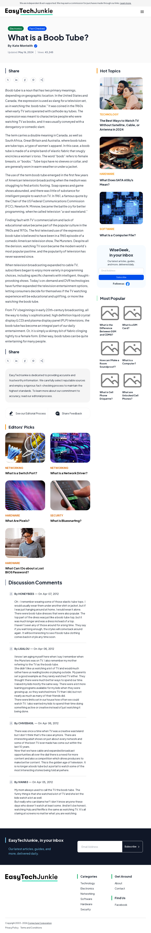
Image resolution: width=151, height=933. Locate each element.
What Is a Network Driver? (69, 473)
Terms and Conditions (31, 927)
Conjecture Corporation (40, 923)
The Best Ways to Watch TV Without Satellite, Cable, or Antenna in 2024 (120, 125)
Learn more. (125, 3)
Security (56, 515)
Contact (120, 888)
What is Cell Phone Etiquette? (106, 395)
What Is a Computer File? (118, 235)
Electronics (87, 888)
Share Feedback (68, 413)
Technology (109, 114)
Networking (14, 468)
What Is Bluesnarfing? (66, 520)
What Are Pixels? (17, 520)
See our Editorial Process (27, 413)
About (118, 883)
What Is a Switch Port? (21, 473)
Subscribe (121, 277)
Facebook (121, 904)
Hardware (12, 515)
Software (107, 229)
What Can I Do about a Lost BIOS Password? (24, 570)
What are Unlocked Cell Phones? (130, 395)
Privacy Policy (11, 927)
